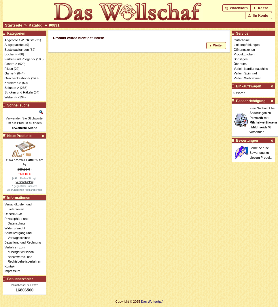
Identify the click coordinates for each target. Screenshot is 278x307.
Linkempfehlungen (247, 44)
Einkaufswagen (248, 86)
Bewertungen (247, 140)
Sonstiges (240, 59)
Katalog (35, 25)
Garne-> (10, 73)
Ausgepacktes (14, 44)
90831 (54, 25)
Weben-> (11, 97)
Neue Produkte (19, 136)
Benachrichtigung (251, 101)
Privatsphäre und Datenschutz (18, 221)
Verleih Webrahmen (247, 78)
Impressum (14, 271)
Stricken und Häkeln (19, 92)
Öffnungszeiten (244, 49)
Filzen (9, 68)
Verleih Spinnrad (245, 73)
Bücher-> (11, 54)
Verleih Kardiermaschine (251, 68)
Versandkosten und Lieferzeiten (20, 207)
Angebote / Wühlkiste (20, 40)
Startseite (13, 25)
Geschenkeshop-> (18, 78)
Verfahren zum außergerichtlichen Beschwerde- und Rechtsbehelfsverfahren (24, 254)
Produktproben (244, 54)
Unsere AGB (15, 214)
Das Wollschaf (151, 301)
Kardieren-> (13, 83)
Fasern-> (11, 63)
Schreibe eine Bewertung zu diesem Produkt (260, 152)
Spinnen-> (12, 87)
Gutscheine (242, 40)
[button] (236, 8)
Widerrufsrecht (16, 228)
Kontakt (11, 266)
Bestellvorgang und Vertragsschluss (20, 235)
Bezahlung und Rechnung (24, 242)
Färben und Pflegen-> (20, 59)
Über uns (240, 63)
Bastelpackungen (17, 49)
